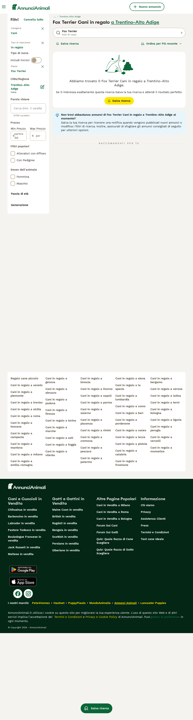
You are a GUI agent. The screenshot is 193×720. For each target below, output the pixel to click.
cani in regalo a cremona (91, 525)
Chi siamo (147, 592)
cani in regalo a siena (130, 465)
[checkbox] (13, 111)
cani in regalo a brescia (91, 467)
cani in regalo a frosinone (126, 550)
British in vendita (64, 603)
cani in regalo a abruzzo (56, 477)
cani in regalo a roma (25, 503)
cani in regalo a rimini (95, 517)
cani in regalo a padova (56, 488)
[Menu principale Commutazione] (4, 7)
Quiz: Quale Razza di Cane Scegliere (114, 627)
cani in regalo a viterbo (56, 540)
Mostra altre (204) (33, 180)
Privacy (146, 599)
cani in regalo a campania (21, 522)
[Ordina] (161, 43)
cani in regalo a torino (60, 507)
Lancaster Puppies (153, 690)
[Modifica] (42, 197)
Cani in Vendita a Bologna (114, 605)
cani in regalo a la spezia (128, 474)
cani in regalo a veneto (27, 472)
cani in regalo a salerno (91, 498)
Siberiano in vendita (66, 637)
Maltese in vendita (21, 641)
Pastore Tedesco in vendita (27, 617)
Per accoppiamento (27, 70)
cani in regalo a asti (59, 524)
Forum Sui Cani (106, 612)
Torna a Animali (22, 28)
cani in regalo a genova (56, 467)
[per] (38, 246)
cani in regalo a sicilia (26, 496)
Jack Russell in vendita (24, 634)
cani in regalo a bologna (161, 498)
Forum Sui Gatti (107, 619)
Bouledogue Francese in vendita (24, 625)
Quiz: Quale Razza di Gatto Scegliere (115, 638)
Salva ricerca (67, 43)
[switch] (36, 84)
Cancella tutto (33, 19)
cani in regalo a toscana (21, 511)
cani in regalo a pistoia (131, 530)
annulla (38, 92)
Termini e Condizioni (155, 619)
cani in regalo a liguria (166, 506)
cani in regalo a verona (166, 476)
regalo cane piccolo (24, 465)
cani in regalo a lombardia (126, 484)
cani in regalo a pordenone (126, 508)
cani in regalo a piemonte (21, 480)
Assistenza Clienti (153, 605)
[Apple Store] (23, 668)
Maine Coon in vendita (67, 596)
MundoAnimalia (100, 690)
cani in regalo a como (130, 493)
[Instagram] (28, 680)
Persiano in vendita (65, 630)
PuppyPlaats (77, 690)
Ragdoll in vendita (64, 610)
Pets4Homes (41, 690)
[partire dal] (19, 246)
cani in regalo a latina (165, 482)
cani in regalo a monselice (161, 536)
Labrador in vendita (21, 610)
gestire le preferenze (164, 704)
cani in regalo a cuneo (130, 517)
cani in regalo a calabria (126, 539)
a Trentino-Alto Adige (135, 22)
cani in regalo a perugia (161, 515)
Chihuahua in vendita (22, 596)
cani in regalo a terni (164, 489)
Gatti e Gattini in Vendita (68, 587)
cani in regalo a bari (129, 500)
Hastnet (59, 690)
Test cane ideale (152, 626)
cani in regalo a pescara (91, 536)
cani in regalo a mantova (21, 532)
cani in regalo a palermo (91, 547)
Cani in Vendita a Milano (113, 592)
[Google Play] (23, 656)
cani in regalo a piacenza (91, 508)
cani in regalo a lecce (130, 524)
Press (145, 612)
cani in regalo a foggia (60, 531)
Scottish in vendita (65, 623)
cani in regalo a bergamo (161, 467)
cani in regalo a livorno (96, 476)
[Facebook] (17, 680)
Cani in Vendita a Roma (112, 599)
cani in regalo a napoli (96, 482)
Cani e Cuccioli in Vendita (25, 587)
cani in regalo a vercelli (161, 525)
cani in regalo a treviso (27, 489)
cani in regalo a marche (56, 516)
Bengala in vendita (65, 617)
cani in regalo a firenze (56, 498)
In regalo (20, 61)
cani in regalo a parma (96, 489)
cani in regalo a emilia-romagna (22, 550)
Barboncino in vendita (23, 603)
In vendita (21, 52)
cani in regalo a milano (27, 541)
